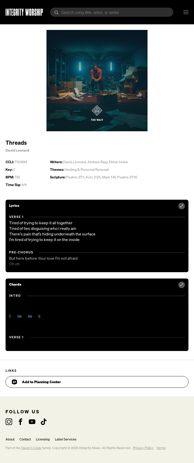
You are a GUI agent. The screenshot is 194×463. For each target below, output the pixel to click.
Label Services (65, 439)
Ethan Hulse (118, 161)
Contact (25, 439)
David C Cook (31, 448)
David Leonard (17, 150)
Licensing (43, 439)
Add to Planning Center (36, 381)
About (10, 439)
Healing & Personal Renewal (87, 169)
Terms (160, 448)
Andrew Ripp (97, 161)
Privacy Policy (143, 448)
